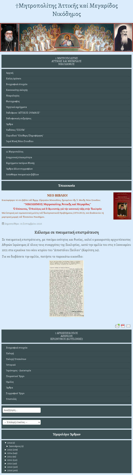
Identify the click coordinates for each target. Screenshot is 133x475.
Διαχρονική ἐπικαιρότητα (19, 157)
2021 (8, 463)
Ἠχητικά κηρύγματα (16, 107)
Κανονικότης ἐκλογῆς (17, 90)
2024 (8, 453)
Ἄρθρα (9, 124)
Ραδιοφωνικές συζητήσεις (18, 118)
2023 (8, 456)
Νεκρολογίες (12, 95)
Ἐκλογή (10, 353)
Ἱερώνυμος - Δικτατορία (18, 370)
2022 (8, 460)
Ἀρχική (9, 72)
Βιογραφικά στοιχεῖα (16, 84)
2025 (8, 449)
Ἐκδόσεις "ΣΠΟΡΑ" (15, 130)
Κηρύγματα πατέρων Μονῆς (20, 163)
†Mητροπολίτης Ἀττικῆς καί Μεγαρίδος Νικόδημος (66, 9)
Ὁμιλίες (10, 382)
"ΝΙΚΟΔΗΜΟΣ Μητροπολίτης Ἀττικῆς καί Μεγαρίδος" (57, 204)
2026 (8, 442)
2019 (8, 470)
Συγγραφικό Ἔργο (15, 393)
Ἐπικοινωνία (66, 185)
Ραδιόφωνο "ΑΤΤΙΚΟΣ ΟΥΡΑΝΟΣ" (23, 112)
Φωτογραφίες (13, 101)
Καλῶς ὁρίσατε (13, 78)
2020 (8, 467)
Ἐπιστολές (11, 399)
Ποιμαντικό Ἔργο (15, 376)
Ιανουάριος (13, 446)
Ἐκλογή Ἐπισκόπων (16, 359)
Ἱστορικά (11, 364)
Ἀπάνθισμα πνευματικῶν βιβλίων (22, 174)
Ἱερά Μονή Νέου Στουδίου (19, 141)
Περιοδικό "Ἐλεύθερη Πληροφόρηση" (24, 135)
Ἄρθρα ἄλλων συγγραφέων (19, 168)
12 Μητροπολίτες (14, 151)
